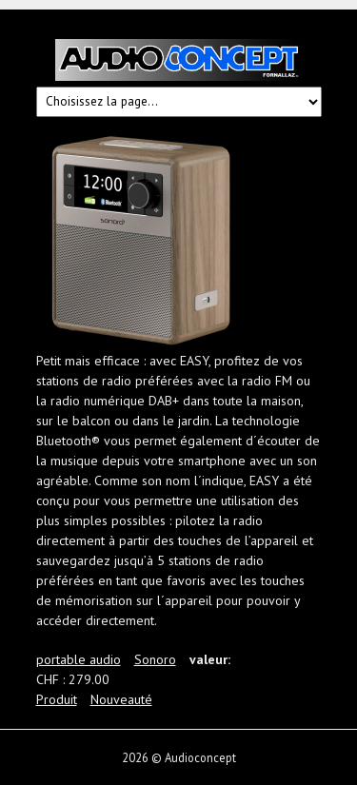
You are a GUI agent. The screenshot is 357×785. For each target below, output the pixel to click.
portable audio (78, 659)
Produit (56, 699)
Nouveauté (121, 699)
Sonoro (155, 659)
